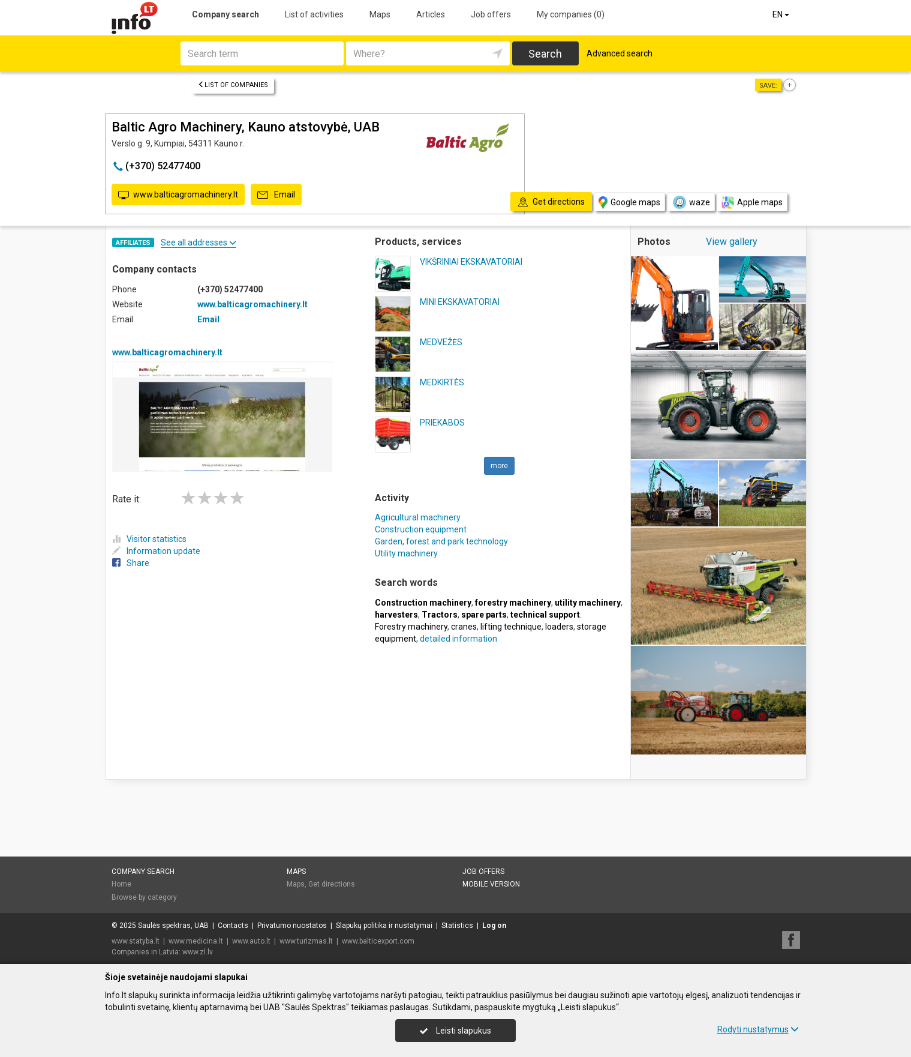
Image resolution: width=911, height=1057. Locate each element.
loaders (559, 626)
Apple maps (752, 202)
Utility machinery (406, 553)
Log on (494, 925)
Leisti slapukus (455, 1030)
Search (545, 53)
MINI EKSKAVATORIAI (460, 302)
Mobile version (491, 884)
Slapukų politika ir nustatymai (384, 925)
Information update (156, 551)
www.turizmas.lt (306, 941)
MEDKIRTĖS (442, 382)
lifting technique (511, 626)
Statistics (457, 925)
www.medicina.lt (196, 941)
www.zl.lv (197, 952)
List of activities (314, 14)
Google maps (629, 202)
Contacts (233, 925)
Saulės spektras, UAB (173, 925)
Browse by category (144, 897)
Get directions (331, 884)
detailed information (458, 638)
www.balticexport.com (378, 941)
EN (781, 14)
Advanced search (620, 53)
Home (121, 884)
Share (130, 563)
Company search (225, 14)
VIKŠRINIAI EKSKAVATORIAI (471, 262)
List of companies (233, 85)
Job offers (491, 14)
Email (276, 195)
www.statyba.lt (136, 941)
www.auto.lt (251, 941)
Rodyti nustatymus (758, 1029)
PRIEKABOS (442, 422)
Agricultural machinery (418, 517)
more (499, 466)
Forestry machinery (411, 626)
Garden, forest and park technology (441, 541)
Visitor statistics (149, 539)
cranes (464, 626)
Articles (430, 14)
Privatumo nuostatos (292, 925)
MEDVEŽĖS (441, 342)
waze (691, 202)
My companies (571, 14)
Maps (379, 14)
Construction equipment (421, 529)
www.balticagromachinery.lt (178, 195)
